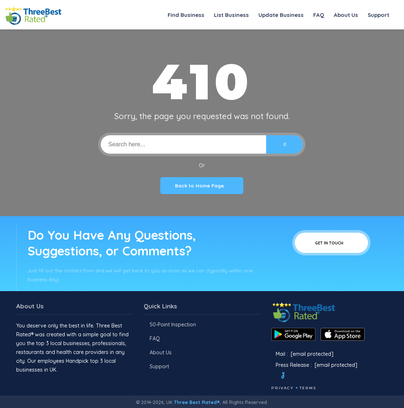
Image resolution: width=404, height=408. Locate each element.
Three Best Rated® (197, 402)
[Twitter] (289, 376)
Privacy (282, 388)
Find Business (186, 14)
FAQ (318, 14)
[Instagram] (307, 376)
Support (378, 14)
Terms (308, 388)
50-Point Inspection (173, 324)
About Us (346, 14)
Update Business (281, 14)
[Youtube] (317, 376)
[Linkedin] (327, 376)
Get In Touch (331, 243)
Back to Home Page (202, 186)
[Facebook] (272, 376)
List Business (231, 14)
